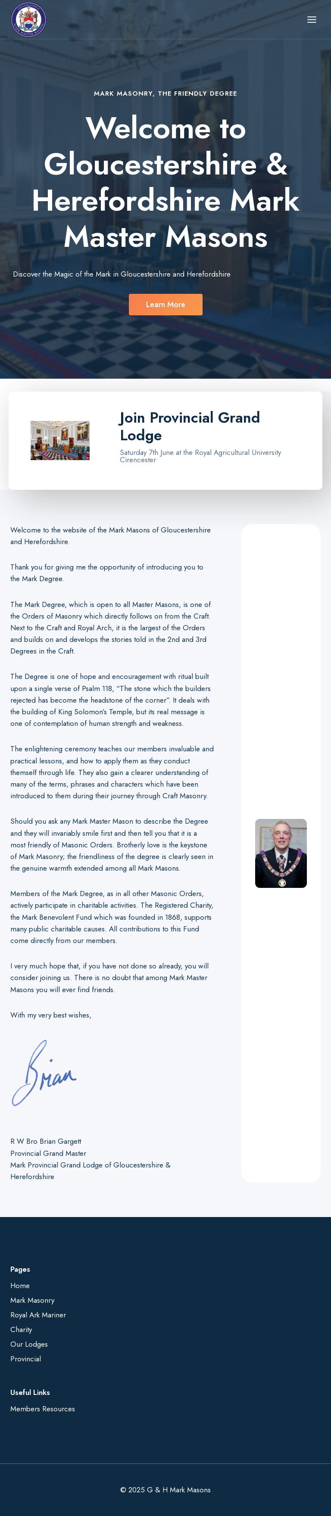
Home (20, 1285)
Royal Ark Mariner (38, 1315)
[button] (166, 304)
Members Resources (42, 1409)
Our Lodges (29, 1344)
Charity (21, 1329)
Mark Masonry (32, 1300)
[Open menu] (312, 19)
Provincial (25, 1359)
